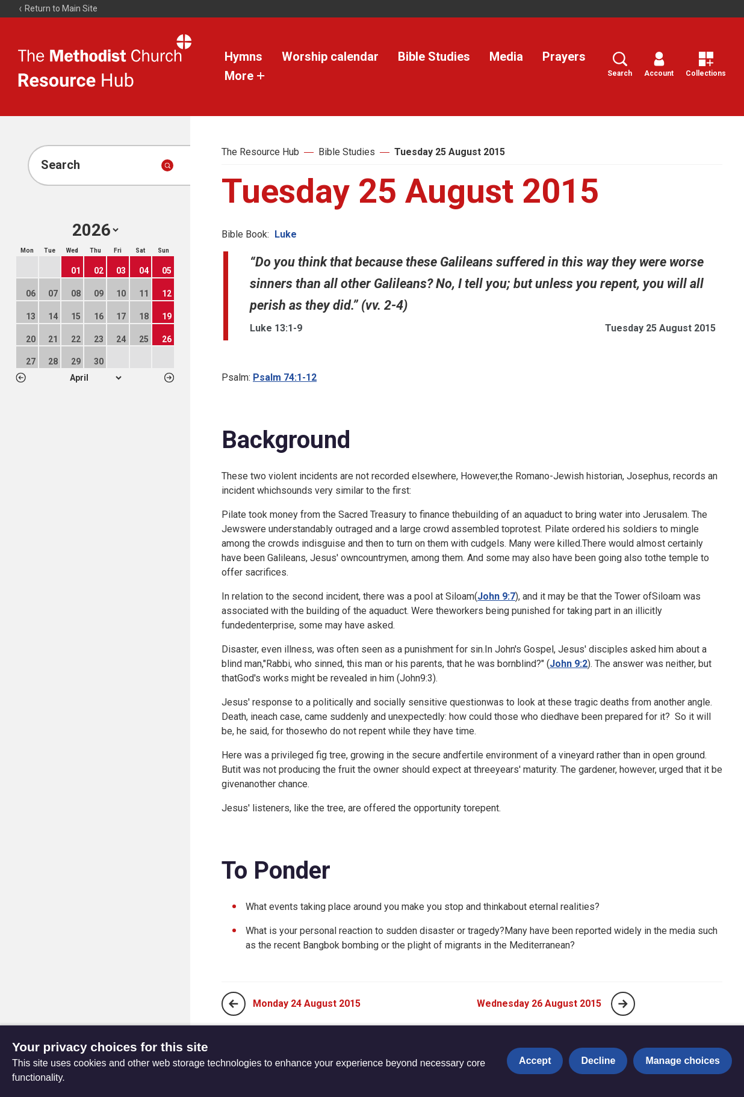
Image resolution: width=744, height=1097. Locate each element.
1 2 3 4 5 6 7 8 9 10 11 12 (95, 377)
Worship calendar (330, 56)
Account (659, 65)
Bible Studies (434, 56)
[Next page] (623, 1004)
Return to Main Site (58, 8)
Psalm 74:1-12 (285, 377)
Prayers (564, 56)
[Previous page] (234, 1004)
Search (619, 65)
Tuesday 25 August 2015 (449, 152)
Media (506, 56)
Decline (598, 1061)
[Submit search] (167, 165)
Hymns (243, 56)
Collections (706, 65)
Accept (535, 1061)
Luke (285, 234)
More (245, 76)
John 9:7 (496, 596)
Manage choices (682, 1061)
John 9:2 (568, 663)
